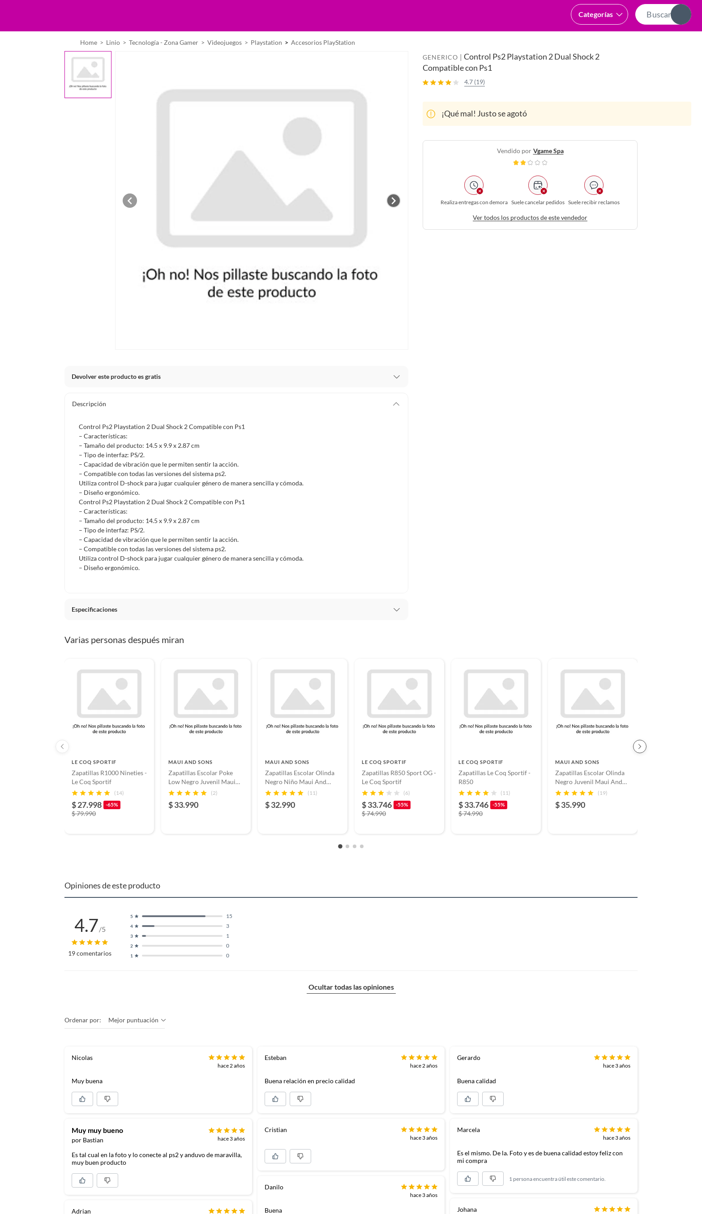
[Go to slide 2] (347, 869)
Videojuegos (224, 65)
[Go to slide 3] (354, 869)
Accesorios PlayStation (323, 65)
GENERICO (440, 79)
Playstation (266, 65)
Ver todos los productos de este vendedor (530, 240)
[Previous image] (130, 223)
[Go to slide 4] (362, 869)
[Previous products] (62, 769)
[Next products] (639, 769)
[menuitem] (587, 42)
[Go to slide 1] (340, 869)
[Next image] (393, 223)
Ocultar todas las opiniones (351, 1009)
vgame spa (548, 173)
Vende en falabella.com (522, 43)
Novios (644, 43)
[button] (334, 15)
